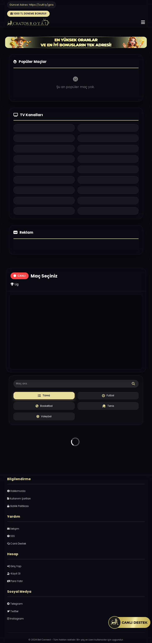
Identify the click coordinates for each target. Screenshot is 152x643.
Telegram (15, 603)
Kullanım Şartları (19, 498)
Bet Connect (44, 639)
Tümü (44, 395)
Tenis (108, 406)
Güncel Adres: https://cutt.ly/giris (31, 4)
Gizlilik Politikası (18, 506)
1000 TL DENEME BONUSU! (28, 13)
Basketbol (44, 406)
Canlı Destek (16, 543)
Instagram (15, 618)
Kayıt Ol (13, 573)
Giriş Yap (14, 566)
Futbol (108, 395)
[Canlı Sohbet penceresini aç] (129, 623)
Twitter (13, 611)
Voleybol (44, 416)
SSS (11, 536)
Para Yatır (15, 581)
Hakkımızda (16, 491)
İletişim (13, 528)
